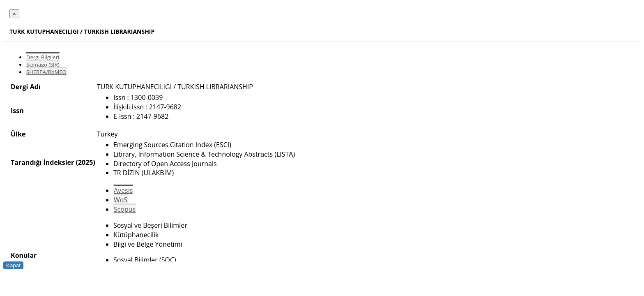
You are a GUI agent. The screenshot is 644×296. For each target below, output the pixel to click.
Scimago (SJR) (42, 64)
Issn (17, 110)
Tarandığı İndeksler (42, 162)
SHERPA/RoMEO (46, 72)
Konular (24, 255)
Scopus (125, 209)
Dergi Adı (26, 86)
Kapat (13, 265)
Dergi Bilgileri (42, 57)
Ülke (18, 134)
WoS (120, 199)
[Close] (14, 13)
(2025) (85, 162)
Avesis (123, 190)
